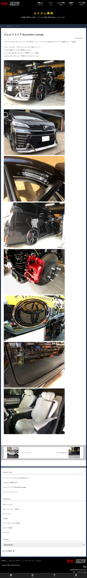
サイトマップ (29, 560)
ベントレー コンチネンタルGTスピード (16, 478)
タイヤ (50, 4)
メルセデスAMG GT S (10, 482)
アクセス (38, 560)
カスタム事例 (61, 4)
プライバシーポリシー (15, 560)
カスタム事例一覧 (8, 551)
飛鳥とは (40, 4)
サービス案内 (81, 4)
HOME (3, 560)
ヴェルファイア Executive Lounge (14, 487)
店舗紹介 (71, 4)
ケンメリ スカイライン (10, 492)
